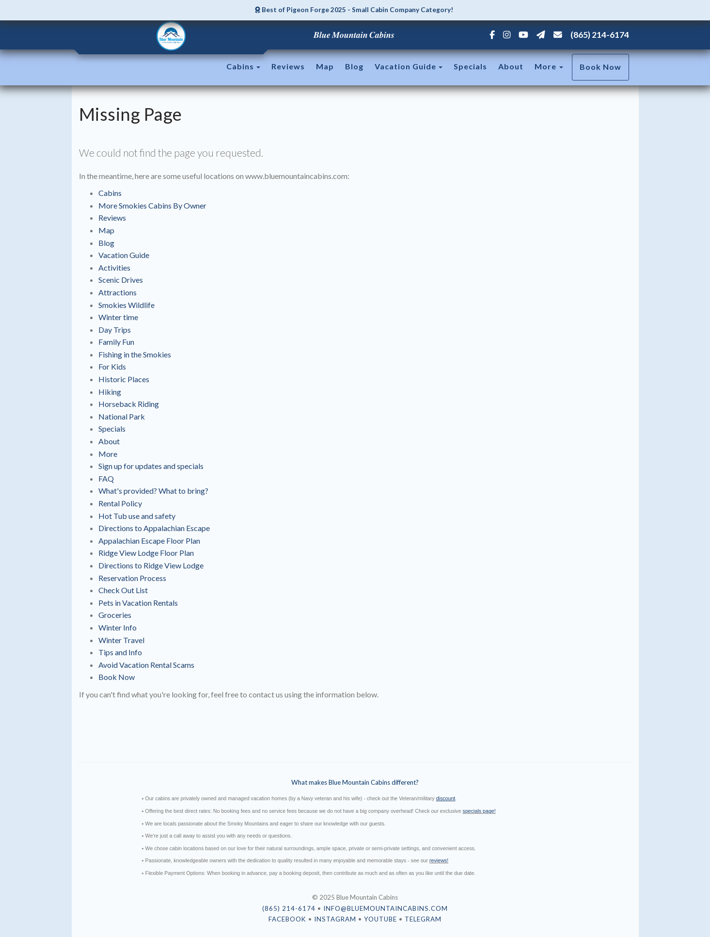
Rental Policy (120, 503)
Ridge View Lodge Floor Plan (146, 552)
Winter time (118, 317)
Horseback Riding (128, 403)
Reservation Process (132, 577)
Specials (470, 66)
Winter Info (117, 627)
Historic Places (123, 379)
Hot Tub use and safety (136, 515)
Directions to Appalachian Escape (154, 528)
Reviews (288, 66)
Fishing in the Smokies (134, 354)
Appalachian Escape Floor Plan (149, 540)
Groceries (114, 614)
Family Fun (116, 341)
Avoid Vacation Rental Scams (146, 664)
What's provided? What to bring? (153, 490)
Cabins (240, 66)
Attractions (117, 292)
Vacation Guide (405, 66)
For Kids (112, 366)
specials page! (479, 811)
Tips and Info (120, 652)
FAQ (106, 478)
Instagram (335, 919)
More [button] (549, 66)
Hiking (109, 391)
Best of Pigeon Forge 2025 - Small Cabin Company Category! (354, 10)
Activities (114, 267)
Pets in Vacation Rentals (138, 602)
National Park (121, 416)
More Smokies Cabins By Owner (152, 205)
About (510, 66)
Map (325, 66)
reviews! (438, 860)
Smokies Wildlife (126, 304)
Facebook (287, 919)
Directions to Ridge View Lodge (151, 565)
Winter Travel (121, 640)
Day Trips (114, 329)
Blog (354, 66)
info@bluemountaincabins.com (385, 908)
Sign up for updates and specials (151, 465)
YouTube (380, 919)
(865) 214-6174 (599, 35)
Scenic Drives (120, 279)
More (107, 453)
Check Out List (123, 590)
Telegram (423, 919)
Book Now (600, 66)
